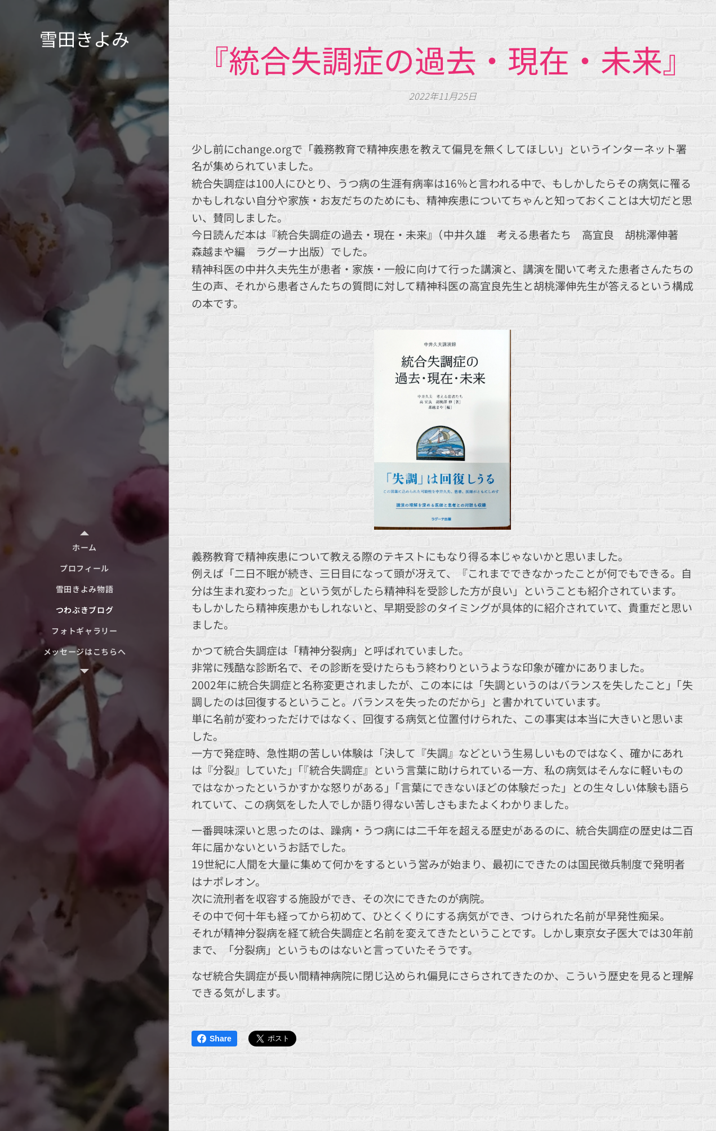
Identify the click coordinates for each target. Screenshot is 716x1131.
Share (214, 1038)
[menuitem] (84, 547)
